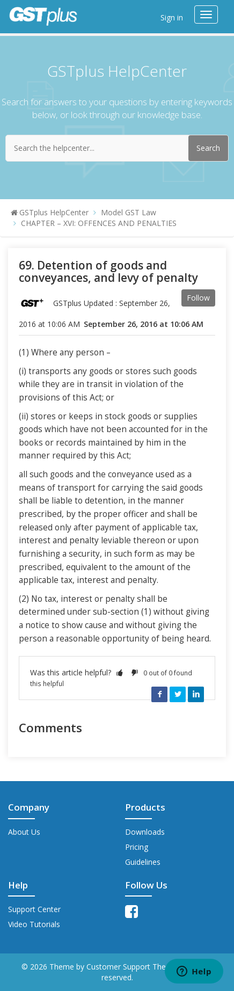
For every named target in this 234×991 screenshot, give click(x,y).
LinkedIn (196, 694)
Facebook (159, 694)
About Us (24, 832)
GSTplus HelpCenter (54, 212)
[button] (119, 672)
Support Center (34, 909)
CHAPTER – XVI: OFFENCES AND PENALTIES (99, 223)
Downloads (145, 832)
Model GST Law (128, 212)
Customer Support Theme (132, 966)
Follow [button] (198, 298)
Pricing (136, 847)
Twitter (178, 694)
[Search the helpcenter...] (117, 148)
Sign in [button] (171, 17)
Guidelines (142, 862)
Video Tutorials (34, 924)
